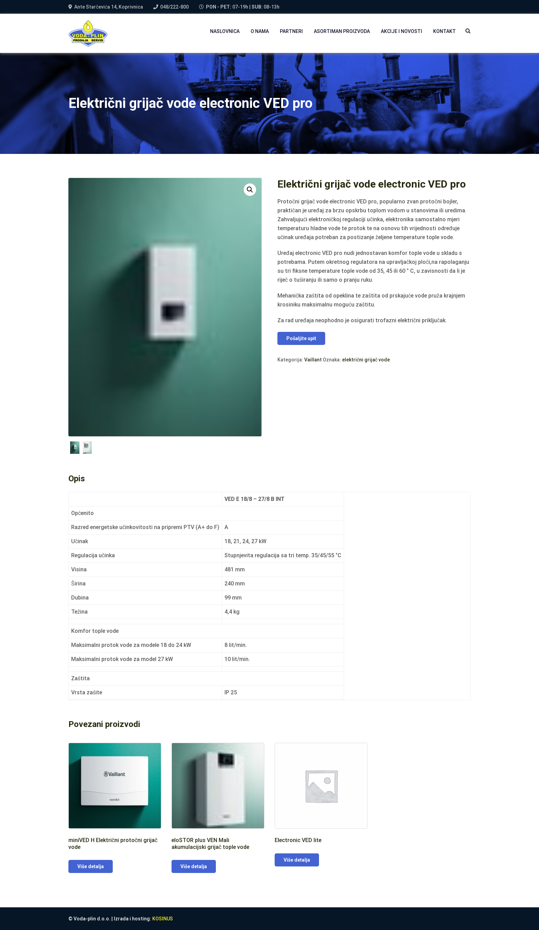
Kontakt (444, 31)
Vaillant (313, 359)
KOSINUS (162, 918)
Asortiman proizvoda (342, 31)
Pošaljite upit (301, 338)
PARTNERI (291, 31)
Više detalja (90, 866)
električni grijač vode (366, 359)
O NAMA (260, 31)
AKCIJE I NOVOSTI (401, 31)
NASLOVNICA (225, 31)
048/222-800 (174, 7)
